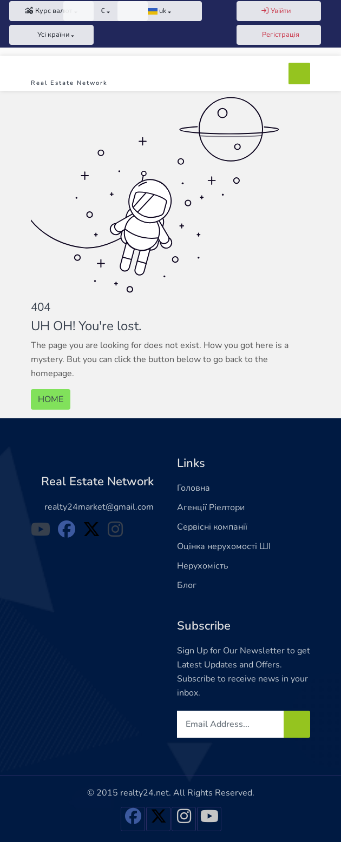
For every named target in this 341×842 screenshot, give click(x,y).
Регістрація (276, 34)
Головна (193, 488)
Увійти (276, 11)
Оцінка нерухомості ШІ (224, 546)
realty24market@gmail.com (99, 507)
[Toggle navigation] (299, 73)
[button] (105, 11)
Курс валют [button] (49, 11)
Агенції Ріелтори (211, 507)
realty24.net (144, 793)
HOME (50, 399)
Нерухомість (202, 566)
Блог (186, 585)
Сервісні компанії (212, 527)
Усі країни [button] (49, 34)
